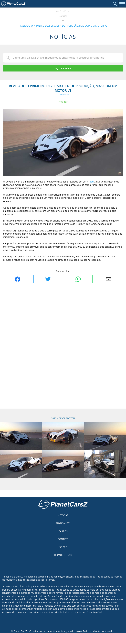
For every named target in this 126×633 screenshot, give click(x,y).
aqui (91, 181)
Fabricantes (63, 523)
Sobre (63, 547)
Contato (63, 539)
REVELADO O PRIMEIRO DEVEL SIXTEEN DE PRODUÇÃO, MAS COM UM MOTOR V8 (63, 25)
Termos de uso (63, 554)
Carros (63, 531)
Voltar (64, 101)
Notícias (63, 15)
